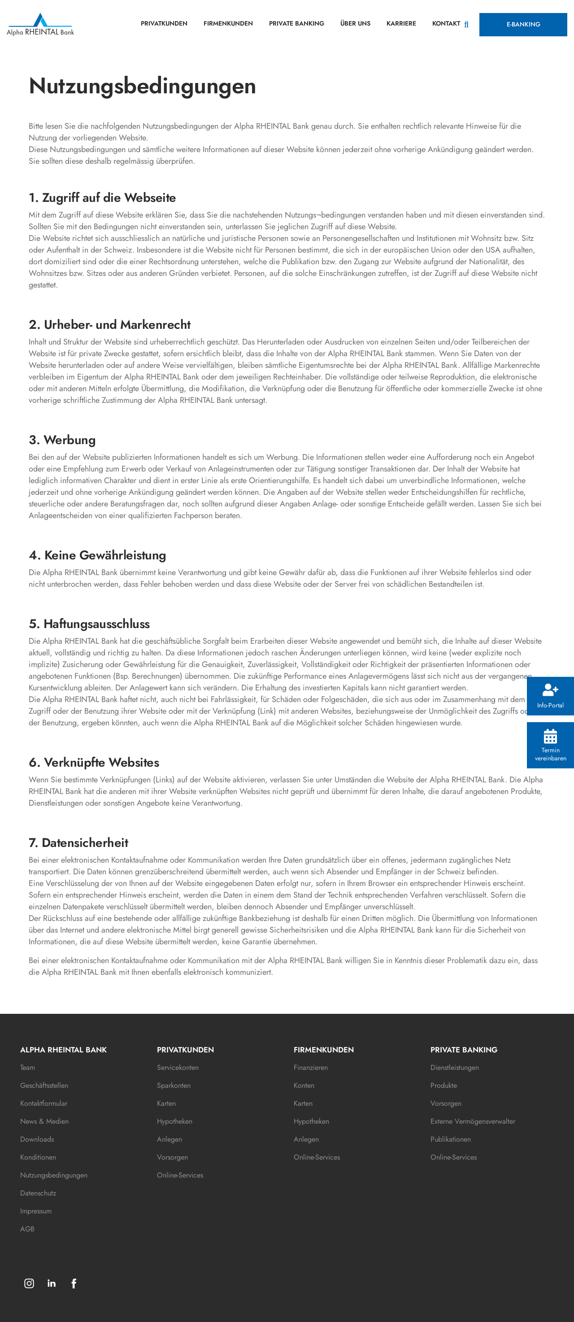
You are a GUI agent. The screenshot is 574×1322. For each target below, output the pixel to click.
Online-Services (180, 1175)
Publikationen (450, 1139)
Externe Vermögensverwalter (472, 1121)
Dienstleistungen (454, 1067)
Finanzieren (311, 1067)
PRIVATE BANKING (296, 23)
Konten (304, 1085)
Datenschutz (38, 1193)
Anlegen (169, 1139)
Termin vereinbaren (550, 745)
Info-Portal (550, 696)
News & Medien (44, 1121)
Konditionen (38, 1157)
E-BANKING (523, 24)
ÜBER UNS (355, 23)
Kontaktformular (43, 1103)
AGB (27, 1229)
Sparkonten (174, 1085)
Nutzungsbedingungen (53, 1175)
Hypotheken (174, 1121)
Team (27, 1067)
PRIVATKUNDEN (164, 23)
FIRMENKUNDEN (228, 23)
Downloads (37, 1139)
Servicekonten (178, 1067)
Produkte (443, 1085)
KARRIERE (401, 23)
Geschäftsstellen (44, 1085)
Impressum (36, 1211)
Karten (166, 1103)
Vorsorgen (172, 1157)
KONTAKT (446, 23)
